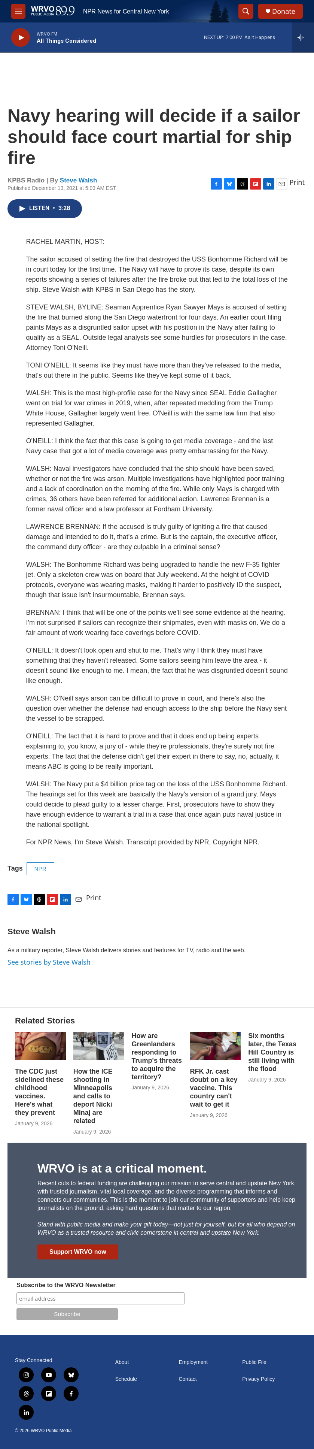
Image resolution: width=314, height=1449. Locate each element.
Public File (254, 1362)
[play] (21, 37)
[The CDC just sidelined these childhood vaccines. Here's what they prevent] (40, 1046)
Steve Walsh (78, 180)
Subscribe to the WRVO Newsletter (66, 1285)
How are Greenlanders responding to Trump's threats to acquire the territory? (157, 1056)
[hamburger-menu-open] (18, 11)
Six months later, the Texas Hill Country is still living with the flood (272, 1052)
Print (297, 182)
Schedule (126, 1379)
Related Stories (45, 1020)
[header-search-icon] (245, 11)
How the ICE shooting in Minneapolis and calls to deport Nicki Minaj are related (93, 1096)
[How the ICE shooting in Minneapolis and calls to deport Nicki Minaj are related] (98, 1046)
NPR (40, 869)
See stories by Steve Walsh (49, 962)
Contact (187, 1379)
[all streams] (303, 37)
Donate (283, 11)
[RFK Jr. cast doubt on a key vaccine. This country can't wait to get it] (215, 1046)
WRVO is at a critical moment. (122, 1168)
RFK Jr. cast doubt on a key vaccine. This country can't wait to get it (213, 1088)
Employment (193, 1362)
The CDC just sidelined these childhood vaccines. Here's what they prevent (39, 1092)
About (122, 1362)
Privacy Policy (258, 1379)
